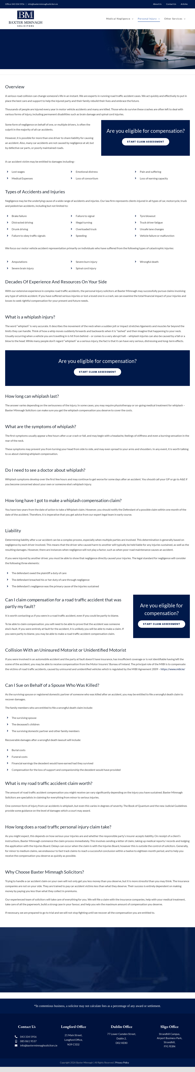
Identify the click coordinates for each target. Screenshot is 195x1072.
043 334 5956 (18, 4)
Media (132, 1062)
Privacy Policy (122, 1062)
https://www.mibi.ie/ (173, 669)
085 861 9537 (28, 1041)
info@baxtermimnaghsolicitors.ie (42, 4)
